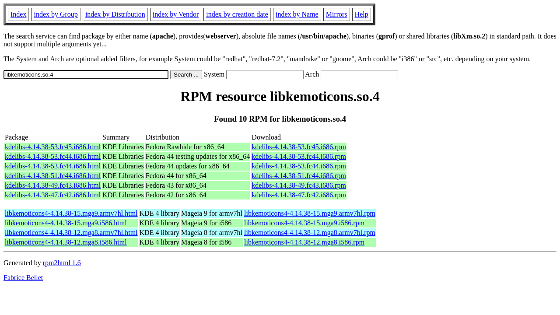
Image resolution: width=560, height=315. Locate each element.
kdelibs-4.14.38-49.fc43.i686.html (53, 185)
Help (361, 14)
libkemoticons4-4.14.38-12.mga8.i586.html (66, 242)
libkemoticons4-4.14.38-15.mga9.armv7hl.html (71, 213)
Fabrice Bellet (23, 277)
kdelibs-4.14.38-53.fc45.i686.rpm (299, 146)
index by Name (297, 14)
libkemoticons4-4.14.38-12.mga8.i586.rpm (304, 242)
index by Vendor (176, 14)
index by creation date (237, 14)
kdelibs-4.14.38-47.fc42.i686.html (53, 195)
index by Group (55, 14)
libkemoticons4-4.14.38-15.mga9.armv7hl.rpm (309, 213)
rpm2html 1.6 (62, 262)
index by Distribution (115, 14)
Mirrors (336, 14)
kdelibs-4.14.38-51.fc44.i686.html (53, 175)
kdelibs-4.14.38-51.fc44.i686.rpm (299, 175)
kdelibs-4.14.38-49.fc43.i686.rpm (299, 185)
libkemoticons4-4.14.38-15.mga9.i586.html (66, 223)
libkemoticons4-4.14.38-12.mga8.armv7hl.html (71, 232)
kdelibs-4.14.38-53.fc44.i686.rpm (299, 156)
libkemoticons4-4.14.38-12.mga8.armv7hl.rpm (309, 232)
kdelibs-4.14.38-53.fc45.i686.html (53, 146)
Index (18, 14)
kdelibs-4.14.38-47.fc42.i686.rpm (299, 195)
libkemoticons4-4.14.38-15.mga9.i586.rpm (304, 223)
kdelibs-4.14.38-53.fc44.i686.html (53, 156)
